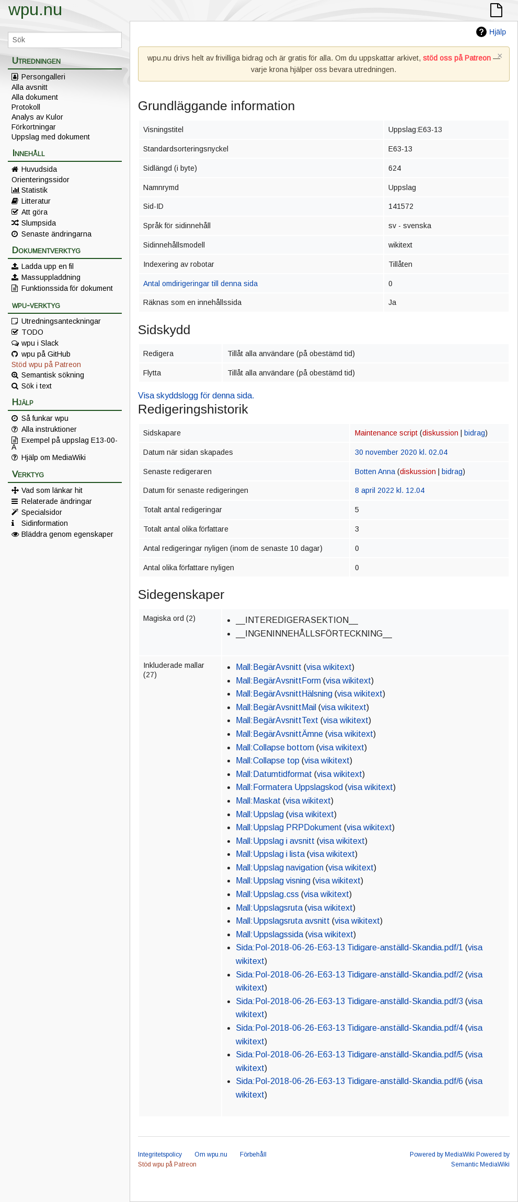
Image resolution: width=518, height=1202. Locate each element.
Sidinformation (44, 523)
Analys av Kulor (37, 117)
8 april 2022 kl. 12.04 (389, 490)
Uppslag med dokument (50, 137)
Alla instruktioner (49, 429)
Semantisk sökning (52, 375)
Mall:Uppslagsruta (269, 907)
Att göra (34, 212)
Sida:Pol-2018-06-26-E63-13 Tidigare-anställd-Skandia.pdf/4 (349, 1027)
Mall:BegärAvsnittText (277, 720)
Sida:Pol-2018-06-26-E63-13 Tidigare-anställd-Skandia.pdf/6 (349, 1081)
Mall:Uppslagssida (269, 934)
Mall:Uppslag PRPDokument (289, 827)
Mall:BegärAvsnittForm (278, 680)
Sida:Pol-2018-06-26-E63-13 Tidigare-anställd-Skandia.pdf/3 (349, 1001)
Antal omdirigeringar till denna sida (200, 283)
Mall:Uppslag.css (267, 894)
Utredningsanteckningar (61, 321)
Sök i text (36, 386)
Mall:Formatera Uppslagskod (289, 787)
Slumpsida (38, 223)
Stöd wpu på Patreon (46, 364)
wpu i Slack (40, 343)
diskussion (440, 433)
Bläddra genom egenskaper (67, 534)
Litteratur (36, 201)
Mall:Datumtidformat (274, 774)
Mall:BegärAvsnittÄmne (279, 733)
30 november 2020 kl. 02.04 (401, 452)
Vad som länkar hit (52, 490)
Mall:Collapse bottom (275, 747)
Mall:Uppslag (260, 814)
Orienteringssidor (40, 179)
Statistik (34, 190)
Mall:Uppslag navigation (280, 867)
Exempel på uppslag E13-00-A (64, 443)
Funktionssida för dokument (67, 288)
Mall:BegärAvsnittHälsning (284, 693)
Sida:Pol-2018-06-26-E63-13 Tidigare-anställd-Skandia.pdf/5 (349, 1054)
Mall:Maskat (258, 800)
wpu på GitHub (46, 354)
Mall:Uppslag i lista (270, 854)
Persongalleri (43, 76)
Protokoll (25, 107)
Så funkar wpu (44, 418)
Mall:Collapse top (268, 760)
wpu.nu (35, 9)
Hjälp (497, 32)
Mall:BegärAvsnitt (269, 667)
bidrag (474, 433)
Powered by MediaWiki (442, 1154)
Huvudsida (39, 169)
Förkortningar (33, 127)
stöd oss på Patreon (457, 58)
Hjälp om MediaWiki (53, 457)
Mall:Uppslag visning (273, 880)
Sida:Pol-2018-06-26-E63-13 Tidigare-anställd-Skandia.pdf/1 (349, 947)
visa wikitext (329, 667)
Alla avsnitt (29, 87)
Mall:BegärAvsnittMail (276, 707)
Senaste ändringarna (56, 234)
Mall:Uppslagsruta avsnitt (283, 920)
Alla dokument (34, 97)
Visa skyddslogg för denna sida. (196, 395)
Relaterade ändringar (56, 501)
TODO (32, 332)
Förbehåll (253, 1154)
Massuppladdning (50, 277)
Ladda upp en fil (47, 266)
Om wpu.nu (210, 1154)
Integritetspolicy (160, 1154)
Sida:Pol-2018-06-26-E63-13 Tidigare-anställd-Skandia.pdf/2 (349, 974)
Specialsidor (41, 512)
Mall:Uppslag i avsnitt (275, 840)
